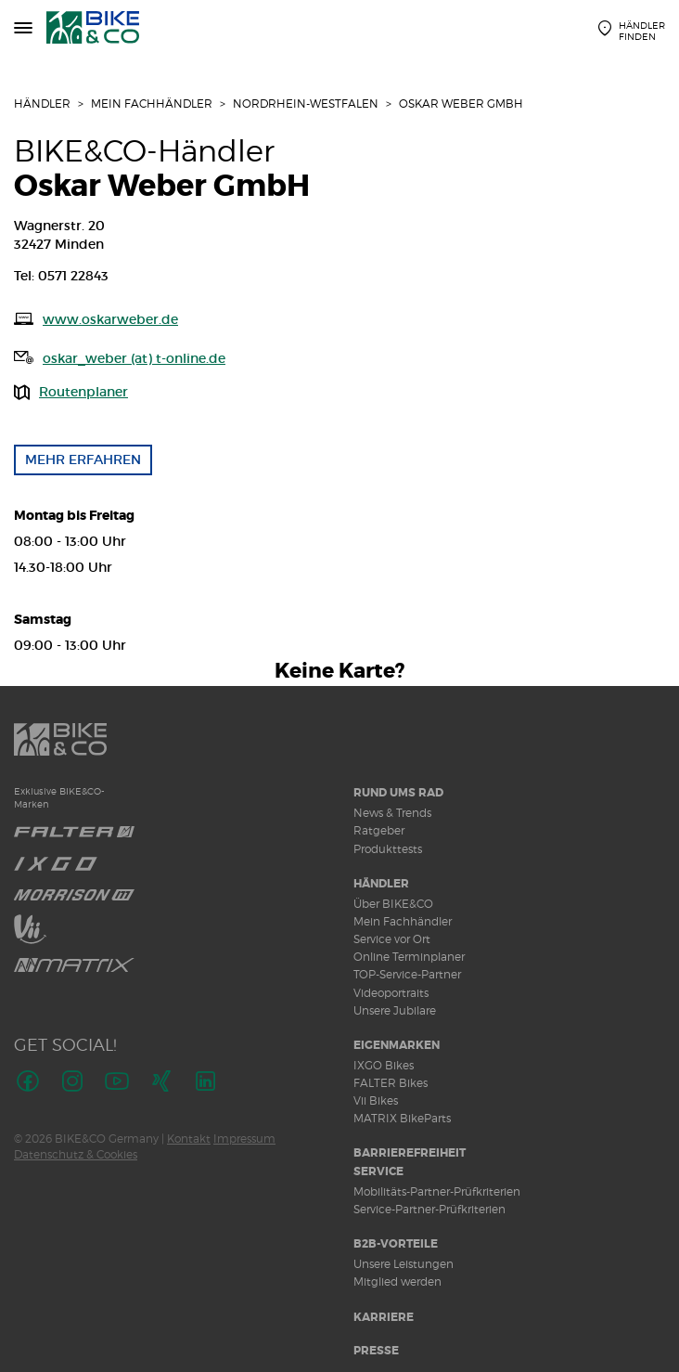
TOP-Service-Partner (407, 974)
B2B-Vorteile (395, 1243)
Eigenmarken (396, 1045)
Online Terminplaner (409, 957)
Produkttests (387, 849)
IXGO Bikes (383, 1065)
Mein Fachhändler (151, 103)
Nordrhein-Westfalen (305, 103)
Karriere (383, 1317)
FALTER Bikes (390, 1083)
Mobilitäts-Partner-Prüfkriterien (436, 1191)
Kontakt (189, 1138)
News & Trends (392, 813)
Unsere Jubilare (394, 1010)
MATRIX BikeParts (402, 1118)
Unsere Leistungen (403, 1264)
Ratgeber (378, 830)
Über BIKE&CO (393, 904)
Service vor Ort (391, 939)
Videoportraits (391, 993)
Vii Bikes (375, 1100)
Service (378, 1171)
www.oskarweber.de (110, 319)
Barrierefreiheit (409, 1152)
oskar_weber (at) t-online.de (134, 358)
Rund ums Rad (398, 792)
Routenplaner (83, 391)
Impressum (244, 1138)
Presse (376, 1350)
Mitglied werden (397, 1281)
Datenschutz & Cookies (75, 1154)
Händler (42, 103)
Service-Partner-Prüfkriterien (429, 1209)
